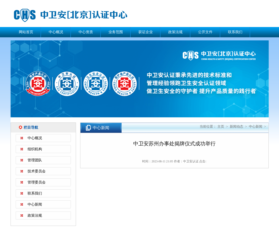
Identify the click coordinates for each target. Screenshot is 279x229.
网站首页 (26, 32)
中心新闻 (35, 204)
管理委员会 (37, 182)
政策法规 (175, 32)
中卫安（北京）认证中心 (77, 15)
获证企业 (145, 32)
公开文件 (205, 32)
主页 (220, 126)
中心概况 (56, 32)
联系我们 (235, 32)
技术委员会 (37, 171)
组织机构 (35, 149)
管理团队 (35, 160)
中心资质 (86, 32)
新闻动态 (236, 126)
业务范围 (115, 32)
